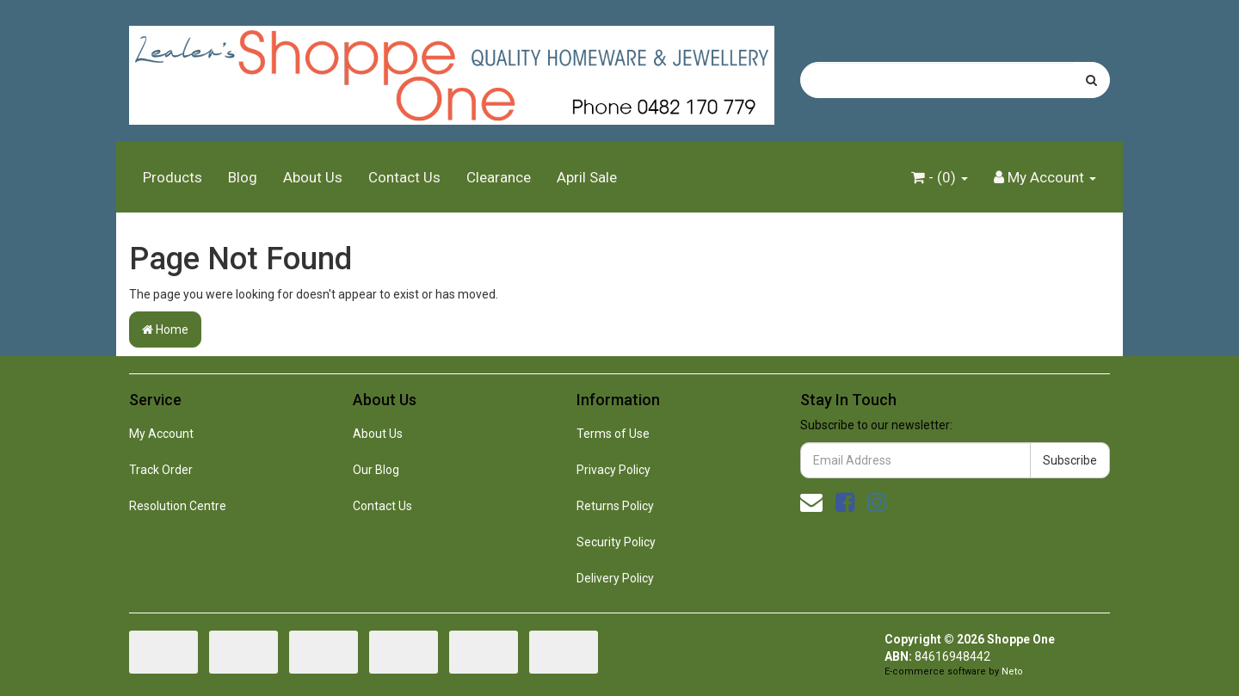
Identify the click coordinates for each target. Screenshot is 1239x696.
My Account (161, 433)
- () (939, 177)
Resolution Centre (177, 506)
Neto (1012, 671)
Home (165, 329)
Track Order (161, 470)
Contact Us (404, 177)
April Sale (587, 177)
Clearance (498, 177)
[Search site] (1091, 80)
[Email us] (811, 502)
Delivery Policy (615, 578)
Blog (242, 177)
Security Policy (616, 542)
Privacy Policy (613, 470)
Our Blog (376, 470)
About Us (312, 177)
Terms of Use (613, 433)
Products (172, 177)
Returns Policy (615, 506)
